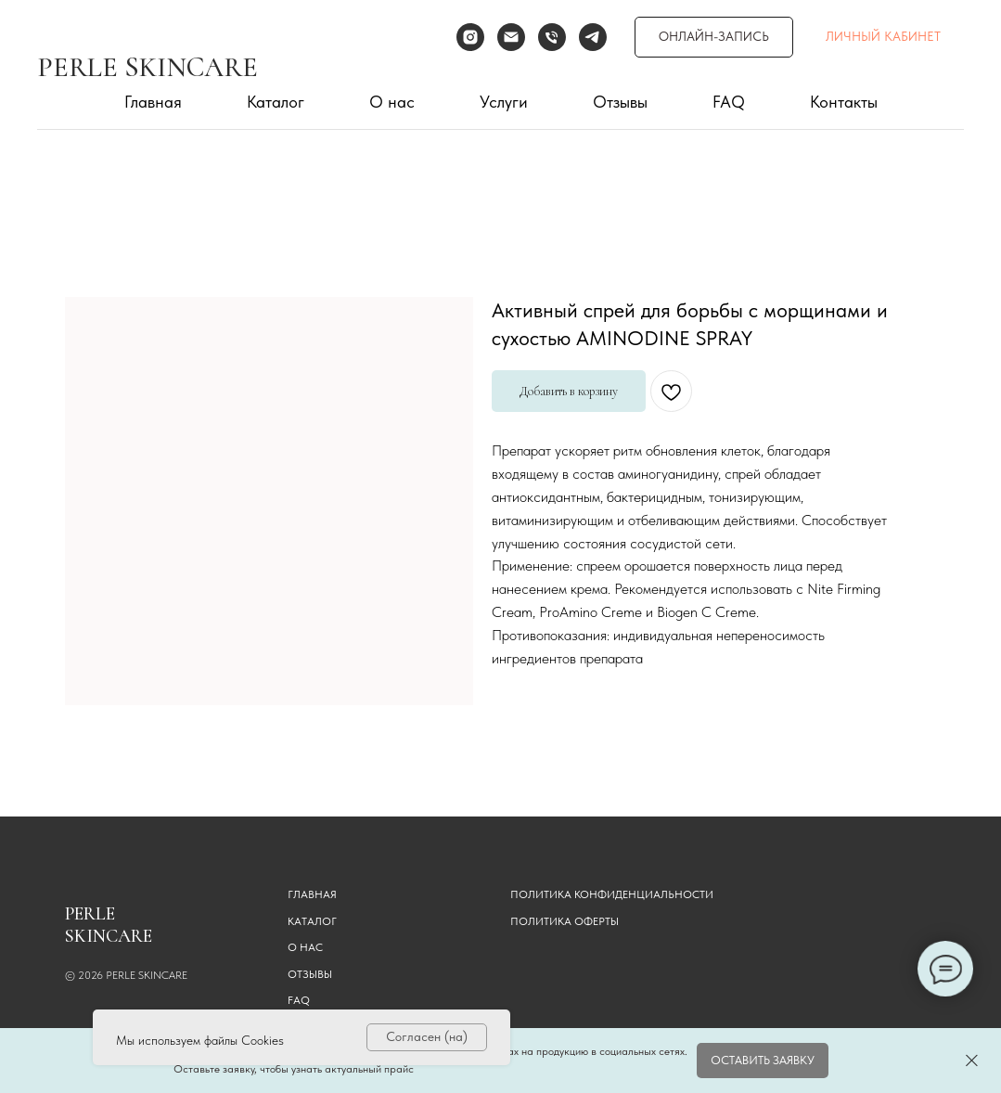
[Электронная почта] (511, 37)
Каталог (275, 101)
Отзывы (620, 101)
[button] (762, 1060)
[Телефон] (552, 37)
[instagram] (470, 37)
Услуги (504, 101)
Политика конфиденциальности (611, 894)
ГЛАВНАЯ (312, 894)
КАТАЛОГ (312, 921)
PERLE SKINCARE (147, 67)
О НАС (305, 947)
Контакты (844, 101)
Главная (153, 101)
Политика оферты (564, 921)
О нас (392, 101)
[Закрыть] (971, 1061)
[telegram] (593, 37)
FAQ (728, 101)
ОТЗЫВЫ (310, 974)
